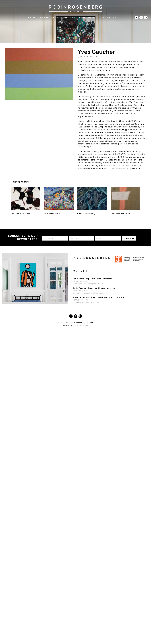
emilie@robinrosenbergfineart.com (88, 293)
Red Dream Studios (81, 325)
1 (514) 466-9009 (80, 290)
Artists (56, 17)
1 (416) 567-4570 (80, 300)
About (31, 17)
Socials (92, 17)
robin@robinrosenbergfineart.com (88, 284)
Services (43, 17)
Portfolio (70, 17)
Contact (105, 17)
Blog (82, 17)
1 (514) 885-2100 (80, 281)
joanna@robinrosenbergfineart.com (89, 302)
